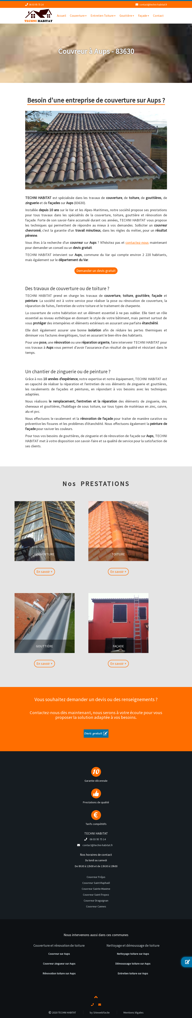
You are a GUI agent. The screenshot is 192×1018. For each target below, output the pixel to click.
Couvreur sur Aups (59, 954)
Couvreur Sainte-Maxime (96, 889)
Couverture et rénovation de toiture (59, 945)
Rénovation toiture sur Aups (59, 973)
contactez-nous (137, 242)
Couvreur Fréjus (96, 877)
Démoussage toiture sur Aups (132, 963)
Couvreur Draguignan (96, 900)
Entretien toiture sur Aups (133, 973)
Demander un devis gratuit (96, 270)
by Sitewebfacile (100, 1012)
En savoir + (24, 571)
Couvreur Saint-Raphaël (96, 883)
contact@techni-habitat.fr (153, 4)
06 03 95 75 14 (36, 4)
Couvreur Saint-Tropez (96, 894)
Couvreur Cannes (96, 906)
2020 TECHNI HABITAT (62, 1012)
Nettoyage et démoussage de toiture (133, 945)
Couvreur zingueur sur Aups (59, 963)
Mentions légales (133, 1012)
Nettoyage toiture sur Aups (133, 954)
